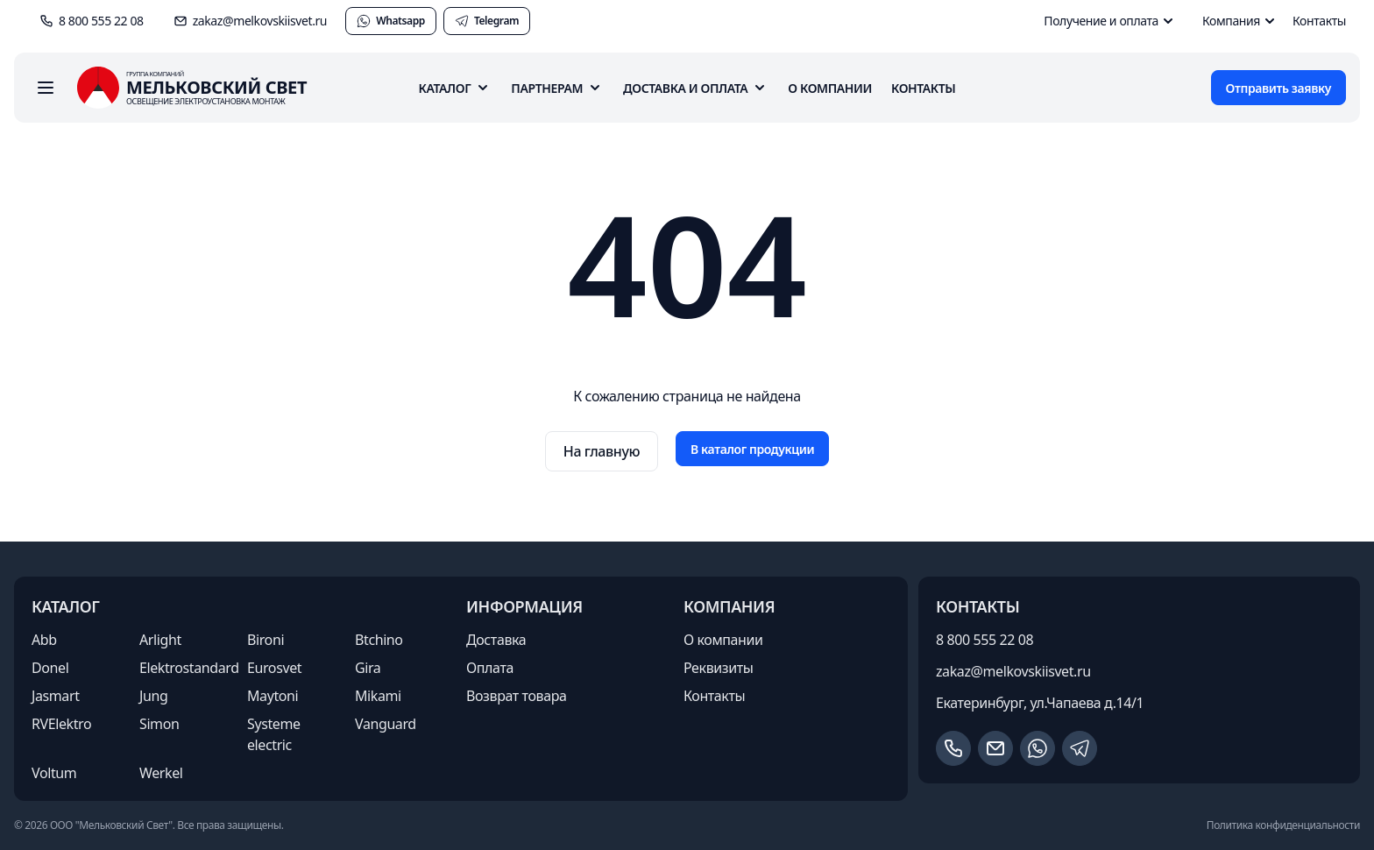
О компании (830, 88)
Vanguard (385, 723)
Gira (367, 667)
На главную (601, 451)
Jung (153, 695)
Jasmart (56, 695)
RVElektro (61, 723)
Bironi (265, 639)
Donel (50, 667)
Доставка (496, 639)
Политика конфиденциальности (1283, 825)
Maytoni (272, 695)
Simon (159, 723)
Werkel (161, 773)
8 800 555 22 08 (984, 639)
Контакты (1319, 20)
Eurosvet (274, 667)
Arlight (160, 639)
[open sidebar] (45, 87)
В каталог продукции (752, 449)
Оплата (489, 667)
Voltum (54, 773)
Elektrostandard (189, 667)
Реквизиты (718, 667)
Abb (44, 639)
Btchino (379, 639)
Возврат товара (516, 695)
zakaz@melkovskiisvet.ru (1013, 671)
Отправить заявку (1278, 88)
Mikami (378, 695)
